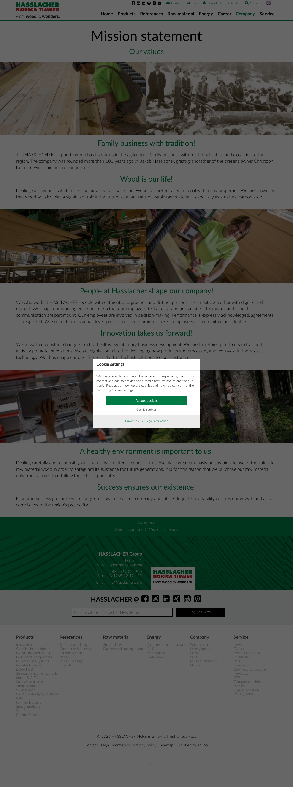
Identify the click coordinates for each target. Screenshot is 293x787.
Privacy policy (134, 421)
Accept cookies (146, 400)
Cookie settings (146, 409)
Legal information (157, 421)
